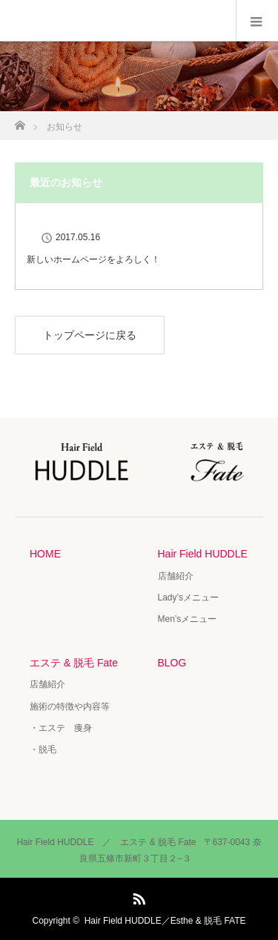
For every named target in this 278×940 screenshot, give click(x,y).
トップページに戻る (89, 335)
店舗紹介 (175, 576)
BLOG (172, 663)
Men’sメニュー (187, 619)
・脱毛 (43, 749)
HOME (45, 554)
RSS (137, 896)
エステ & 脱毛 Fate (74, 663)
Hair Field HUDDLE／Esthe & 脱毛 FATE (165, 921)
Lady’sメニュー (188, 597)
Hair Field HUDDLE (203, 554)
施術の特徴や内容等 (70, 706)
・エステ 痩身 (61, 728)
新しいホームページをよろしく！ (93, 259)
